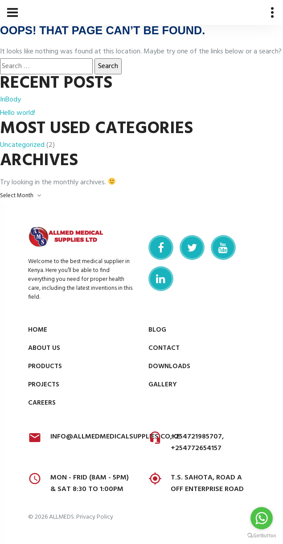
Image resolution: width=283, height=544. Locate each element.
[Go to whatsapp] (261, 518)
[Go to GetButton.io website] (261, 535)
